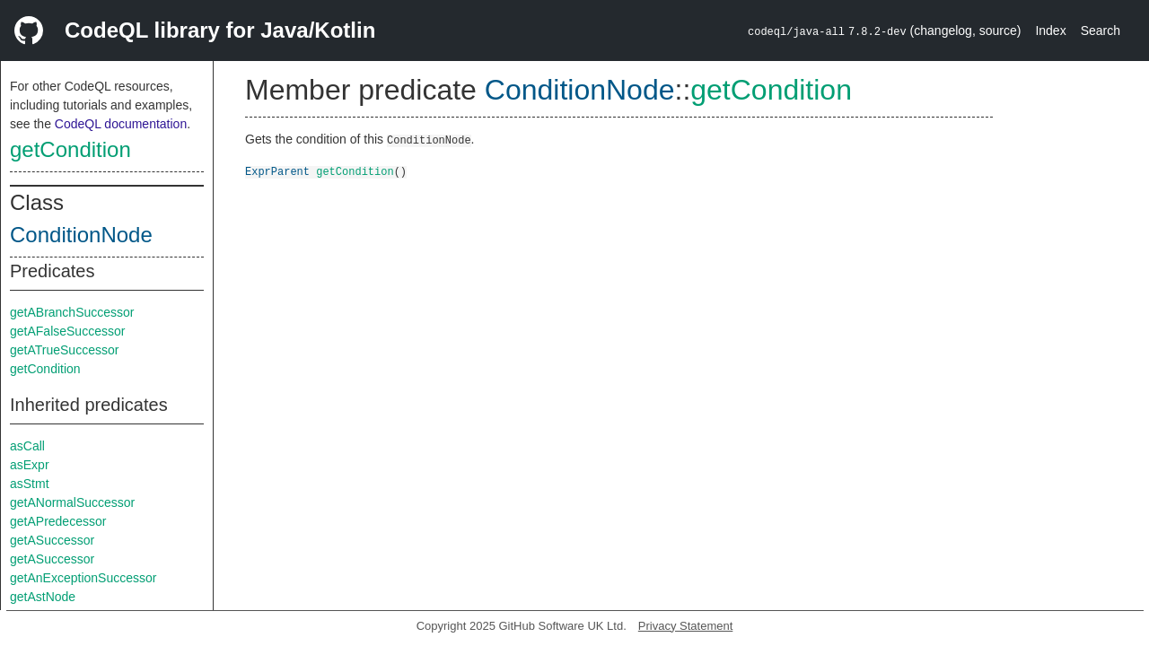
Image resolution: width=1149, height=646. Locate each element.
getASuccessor (52, 540)
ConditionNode (81, 235)
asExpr (29, 465)
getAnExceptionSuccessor (83, 578)
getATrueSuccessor (64, 350)
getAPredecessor (58, 521)
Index (1050, 30)
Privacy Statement (685, 626)
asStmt (29, 483)
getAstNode (42, 596)
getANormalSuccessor (72, 502)
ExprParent (277, 171)
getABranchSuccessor (72, 312)
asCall (27, 446)
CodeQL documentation (121, 124)
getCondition (70, 149)
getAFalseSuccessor (67, 331)
